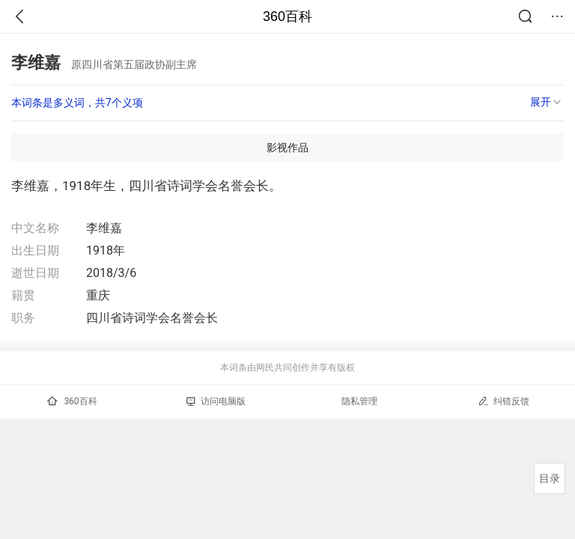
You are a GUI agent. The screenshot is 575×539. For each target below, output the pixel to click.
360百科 (287, 16)
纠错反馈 (503, 400)
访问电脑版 (216, 401)
